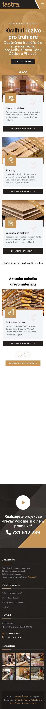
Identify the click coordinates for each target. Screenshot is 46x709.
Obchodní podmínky (10, 598)
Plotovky (10, 170)
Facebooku (32, 577)
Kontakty (6, 607)
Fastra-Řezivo (21, 696)
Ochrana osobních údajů (12, 593)
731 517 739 (23, 532)
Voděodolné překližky (17, 233)
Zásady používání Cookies (13, 602)
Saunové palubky (15, 108)
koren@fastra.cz (13, 633)
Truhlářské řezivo (15, 322)
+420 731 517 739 (14, 637)
